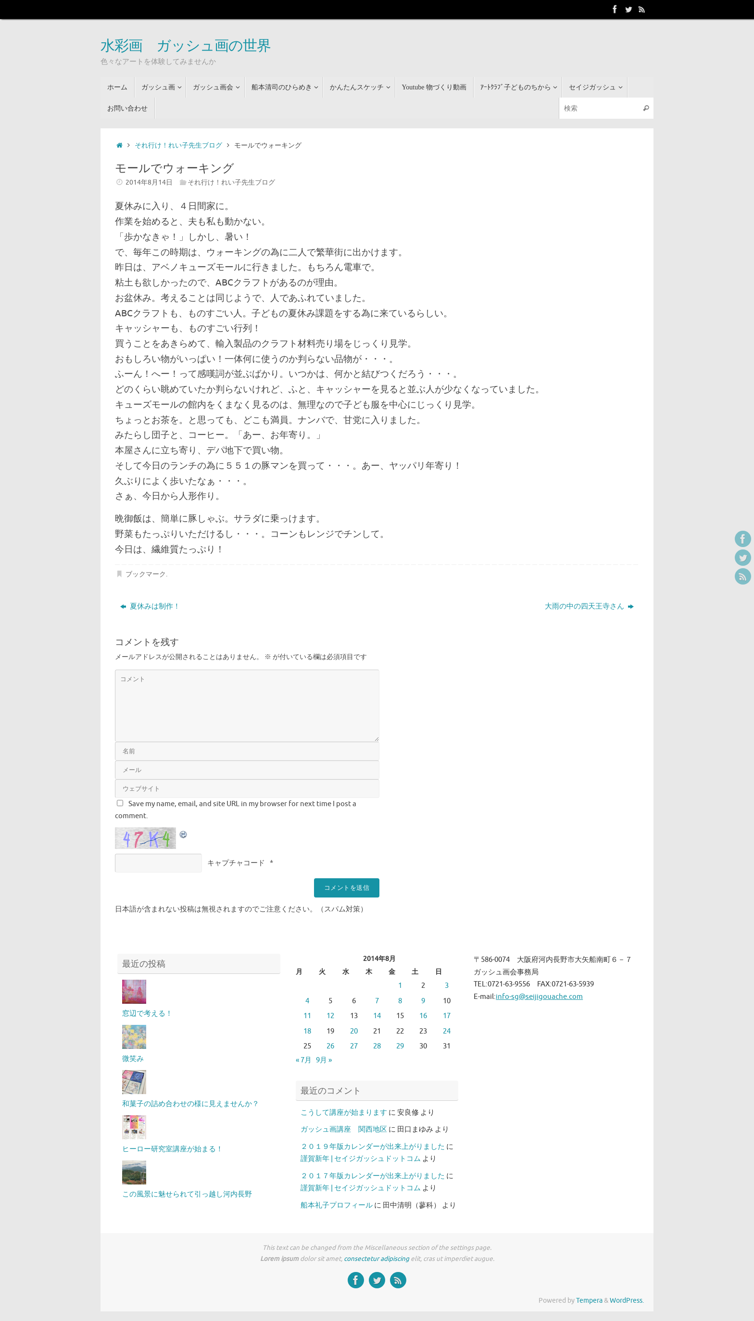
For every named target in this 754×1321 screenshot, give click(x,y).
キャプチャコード (236, 863)
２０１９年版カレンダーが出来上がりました (373, 1146)
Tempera (589, 1300)
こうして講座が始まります (344, 1112)
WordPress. (627, 1300)
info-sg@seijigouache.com (539, 996)
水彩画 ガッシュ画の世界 (186, 46)
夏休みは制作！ (150, 606)
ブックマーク (146, 574)
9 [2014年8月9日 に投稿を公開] (423, 1001)
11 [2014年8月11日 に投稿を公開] (307, 1016)
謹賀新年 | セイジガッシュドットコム (361, 1158)
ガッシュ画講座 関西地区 (344, 1129)
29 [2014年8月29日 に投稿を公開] (400, 1046)
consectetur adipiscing (376, 1259)
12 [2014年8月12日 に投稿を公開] (330, 1016)
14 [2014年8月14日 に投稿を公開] (377, 1016)
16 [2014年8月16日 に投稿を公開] (423, 1016)
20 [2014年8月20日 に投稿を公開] (354, 1031)
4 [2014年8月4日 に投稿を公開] (307, 1001)
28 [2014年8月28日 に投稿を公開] (377, 1046)
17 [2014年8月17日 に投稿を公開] (447, 1016)
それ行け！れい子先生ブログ (178, 145)
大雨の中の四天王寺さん (589, 606)
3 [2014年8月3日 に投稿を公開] (447, 985)
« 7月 (304, 1060)
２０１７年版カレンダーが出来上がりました (373, 1176)
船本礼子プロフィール (337, 1205)
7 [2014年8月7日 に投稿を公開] (377, 1001)
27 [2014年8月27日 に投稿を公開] (354, 1046)
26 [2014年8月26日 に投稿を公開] (330, 1046)
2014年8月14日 (149, 182)
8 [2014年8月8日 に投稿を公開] (400, 1001)
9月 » (324, 1060)
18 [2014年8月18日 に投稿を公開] (307, 1031)
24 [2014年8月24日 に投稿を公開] (447, 1031)
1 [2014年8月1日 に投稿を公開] (400, 985)
